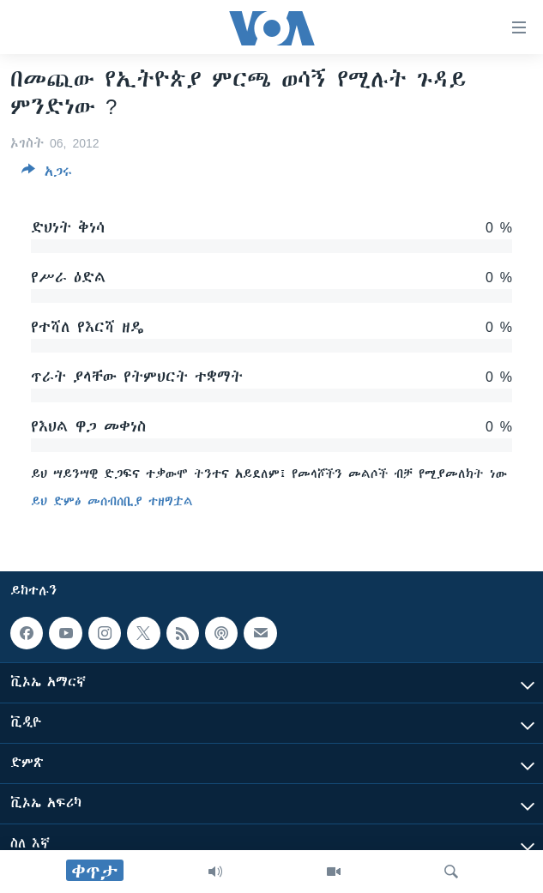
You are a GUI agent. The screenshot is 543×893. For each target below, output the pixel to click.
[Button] (46, 174)
